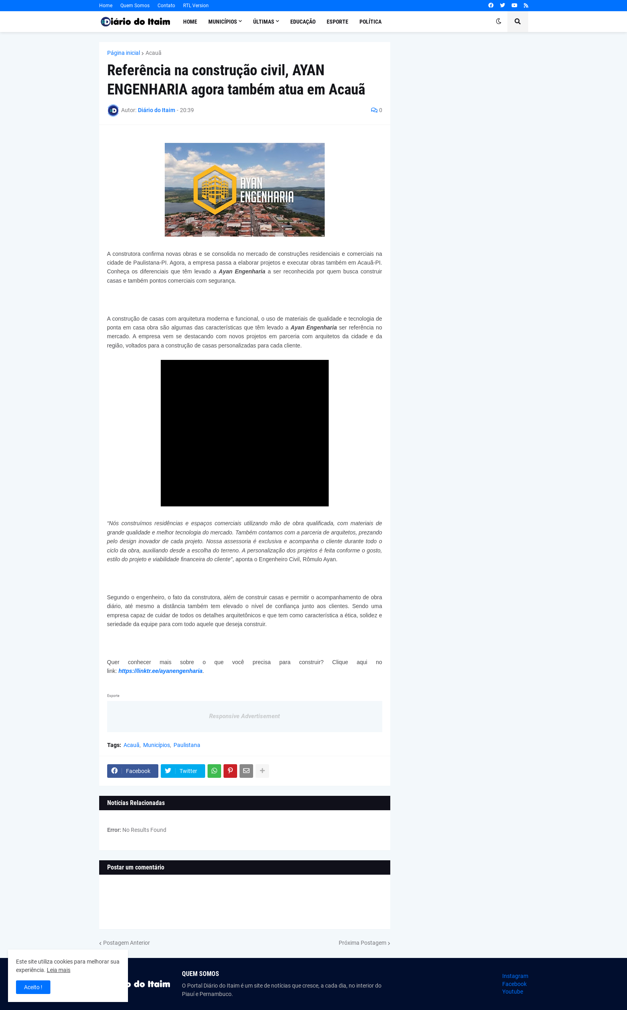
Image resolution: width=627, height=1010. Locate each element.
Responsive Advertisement (244, 716)
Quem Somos (135, 5)
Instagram (515, 976)
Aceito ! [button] (33, 987)
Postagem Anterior (126, 943)
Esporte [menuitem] (337, 21)
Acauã (154, 53)
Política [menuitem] (370, 21)
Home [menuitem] (190, 21)
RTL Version (196, 5)
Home (105, 5)
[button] (498, 21)
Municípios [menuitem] (222, 21)
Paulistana (187, 745)
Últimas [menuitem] (263, 21)
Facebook (514, 984)
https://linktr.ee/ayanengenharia (160, 671)
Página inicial (123, 53)
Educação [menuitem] (302, 21)
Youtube (512, 991)
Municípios (156, 745)
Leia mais (58, 970)
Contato (166, 5)
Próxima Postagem (362, 943)
